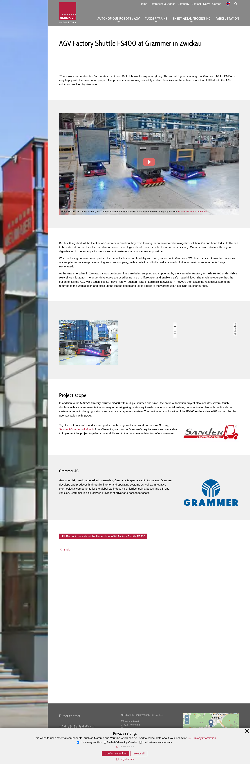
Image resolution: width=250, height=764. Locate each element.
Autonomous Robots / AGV (118, 19)
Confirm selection (115, 753)
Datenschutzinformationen (192, 211)
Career (216, 3)
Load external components (157, 742)
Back (67, 687)
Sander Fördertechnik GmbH (76, 567)
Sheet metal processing (191, 19)
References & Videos (162, 3)
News (206, 3)
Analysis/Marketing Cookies (122, 742)
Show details (127, 746)
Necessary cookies (91, 742)
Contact (196, 3)
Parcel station (227, 19)
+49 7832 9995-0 (77, 726)
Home (143, 3)
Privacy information (204, 738)
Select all (139, 753)
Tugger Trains (156, 19)
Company (183, 3)
